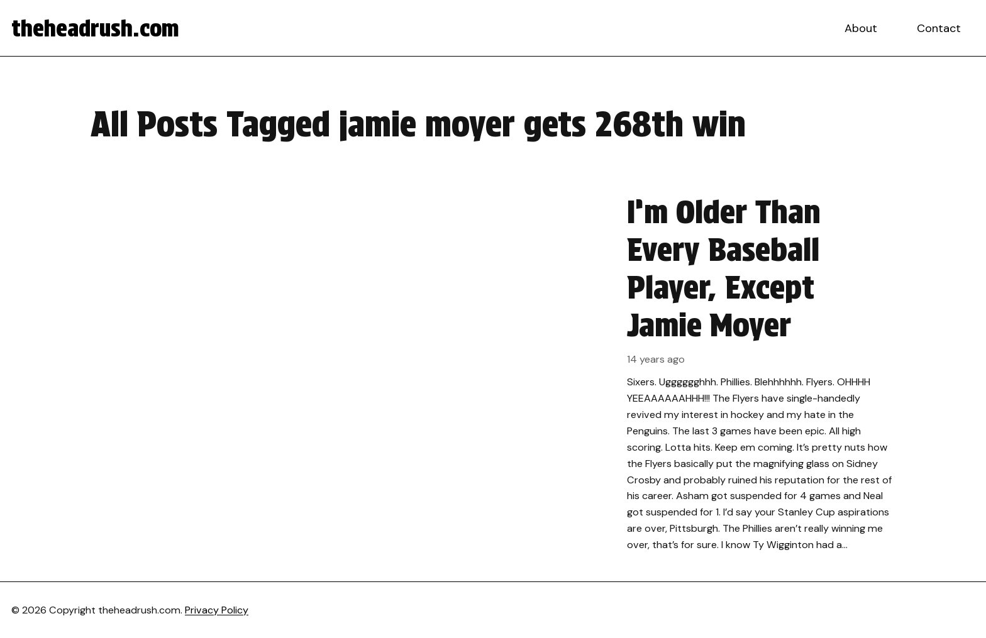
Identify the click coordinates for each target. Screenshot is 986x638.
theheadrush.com (95, 28)
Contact (939, 28)
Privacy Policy (216, 610)
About (861, 28)
